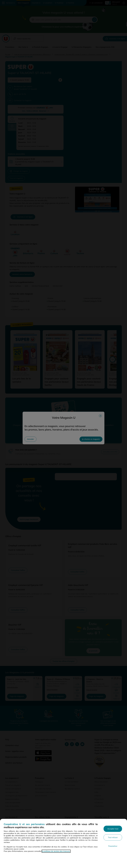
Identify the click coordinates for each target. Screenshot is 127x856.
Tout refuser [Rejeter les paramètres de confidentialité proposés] (113, 837)
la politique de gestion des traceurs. (56, 851)
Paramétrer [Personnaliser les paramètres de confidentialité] (112, 846)
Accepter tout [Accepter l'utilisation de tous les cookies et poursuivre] (112, 829)
